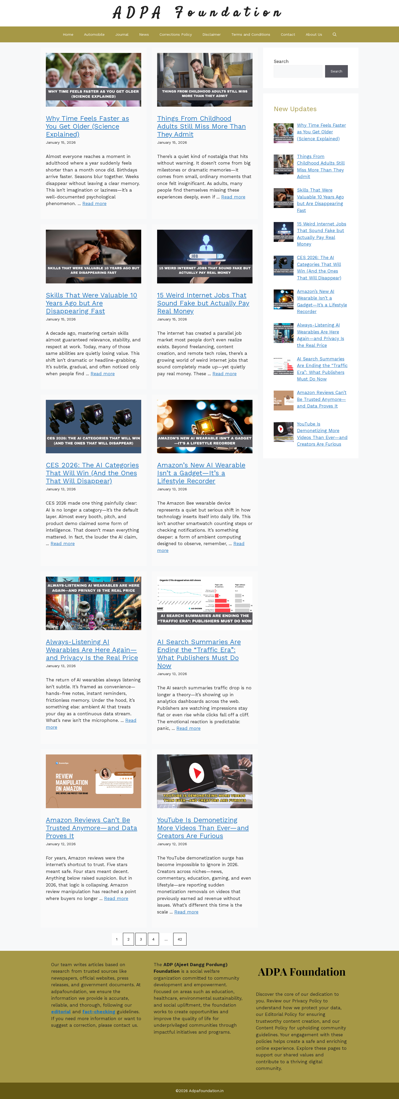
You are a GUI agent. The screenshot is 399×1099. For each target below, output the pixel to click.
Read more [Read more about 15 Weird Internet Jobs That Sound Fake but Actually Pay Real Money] (224, 373)
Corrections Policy (175, 34)
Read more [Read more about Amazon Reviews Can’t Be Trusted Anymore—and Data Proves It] (116, 898)
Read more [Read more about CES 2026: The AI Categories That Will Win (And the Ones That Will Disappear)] (63, 543)
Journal (121, 34)
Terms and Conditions (250, 34)
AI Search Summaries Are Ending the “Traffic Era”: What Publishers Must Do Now (199, 654)
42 (180, 939)
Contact (288, 34)
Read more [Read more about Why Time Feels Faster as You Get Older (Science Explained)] (94, 203)
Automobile (94, 34)
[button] (334, 34)
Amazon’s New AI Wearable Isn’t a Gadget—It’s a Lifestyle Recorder (201, 473)
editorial (61, 1011)
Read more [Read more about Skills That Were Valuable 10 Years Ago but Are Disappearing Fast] (103, 373)
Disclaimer (211, 34)
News (144, 34)
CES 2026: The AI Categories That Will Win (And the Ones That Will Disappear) (92, 473)
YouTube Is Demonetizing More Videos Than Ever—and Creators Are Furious (203, 828)
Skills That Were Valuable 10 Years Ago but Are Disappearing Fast (91, 303)
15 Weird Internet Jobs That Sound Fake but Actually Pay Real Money (203, 303)
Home (68, 34)
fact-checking (98, 1011)
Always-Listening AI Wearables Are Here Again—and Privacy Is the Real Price (92, 650)
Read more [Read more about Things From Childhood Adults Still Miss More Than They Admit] (233, 197)
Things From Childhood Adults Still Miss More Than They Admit (201, 126)
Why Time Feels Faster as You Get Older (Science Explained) (87, 126)
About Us (314, 34)
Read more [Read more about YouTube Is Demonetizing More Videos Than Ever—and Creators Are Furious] (186, 912)
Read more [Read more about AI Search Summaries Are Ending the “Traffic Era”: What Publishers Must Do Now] (188, 728)
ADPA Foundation (199, 13)
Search (281, 61)
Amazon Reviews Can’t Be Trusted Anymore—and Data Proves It (91, 828)
